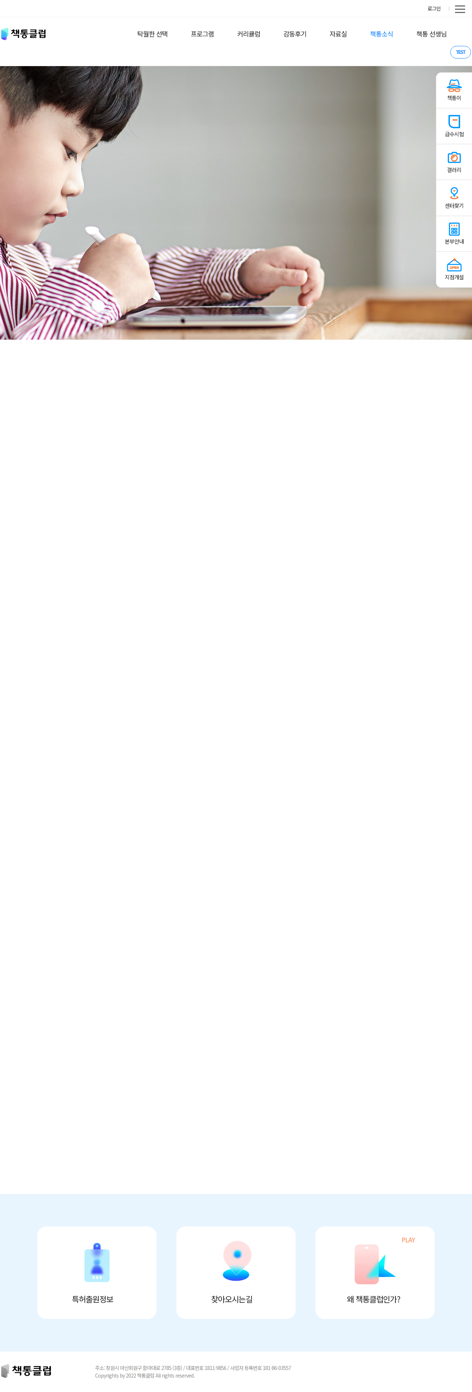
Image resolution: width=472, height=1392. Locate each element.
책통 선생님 (431, 33)
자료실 (338, 33)
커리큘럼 (248, 33)
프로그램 (202, 33)
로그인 (434, 8)
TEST (460, 51)
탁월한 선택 (152, 33)
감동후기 (294, 33)
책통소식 (381, 33)
